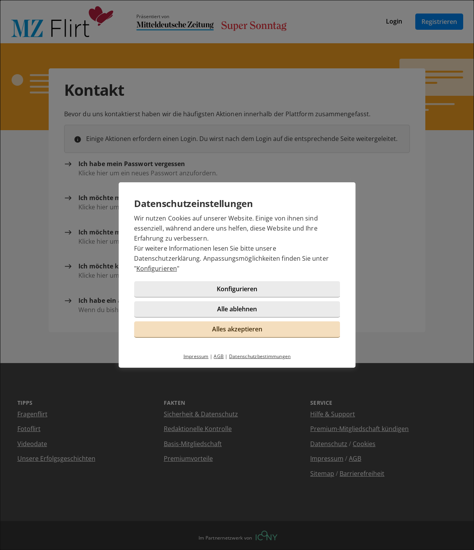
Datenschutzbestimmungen (260, 356)
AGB (219, 356)
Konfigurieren (156, 268)
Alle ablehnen (237, 309)
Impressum (196, 356)
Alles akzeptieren (237, 329)
